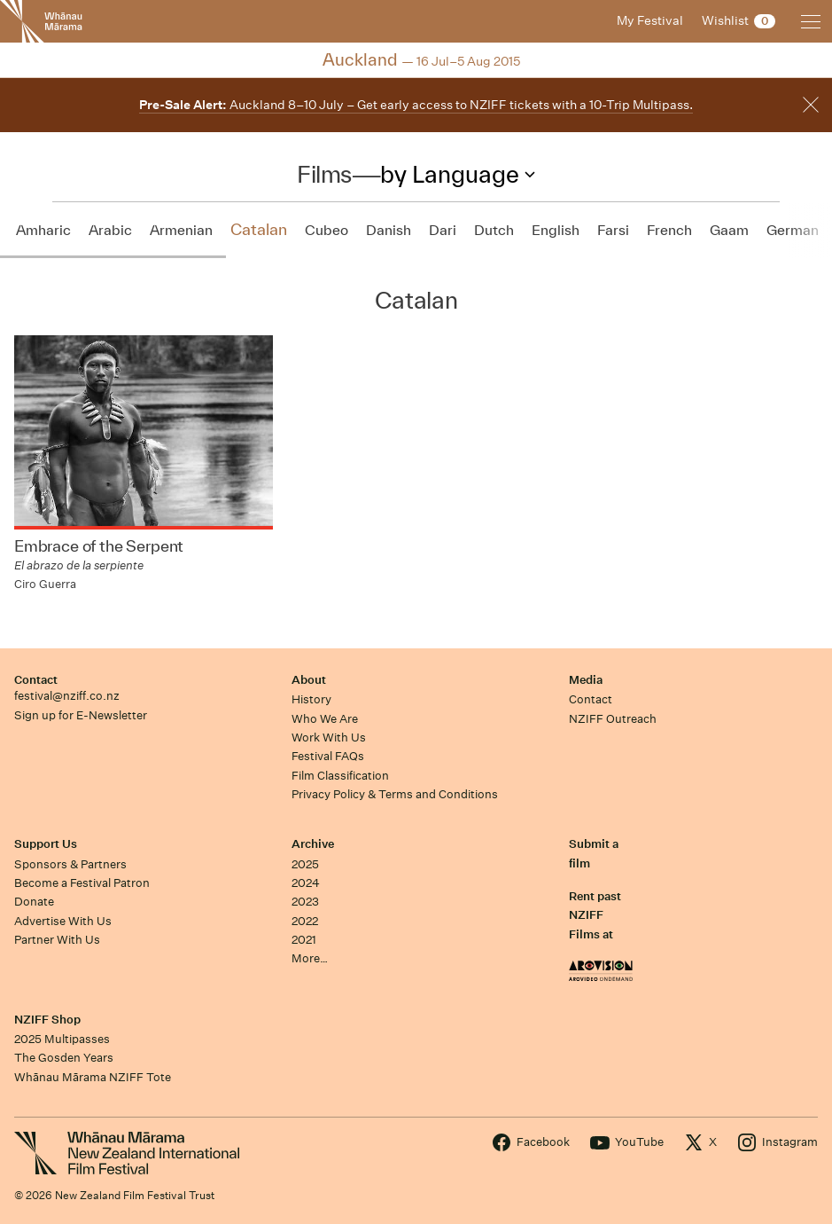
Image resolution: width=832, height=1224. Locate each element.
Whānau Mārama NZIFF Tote (92, 1077)
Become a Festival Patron (82, 883)
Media (586, 679)
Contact (36, 679)
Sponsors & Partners (70, 864)
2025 (305, 864)
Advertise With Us (63, 921)
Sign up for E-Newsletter (80, 715)
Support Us (45, 843)
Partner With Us (57, 939)
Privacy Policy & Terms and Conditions (395, 794)
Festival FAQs (328, 756)
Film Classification (340, 775)
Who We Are (325, 718)
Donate (34, 901)
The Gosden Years (63, 1057)
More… (310, 958)
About (309, 679)
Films (324, 174)
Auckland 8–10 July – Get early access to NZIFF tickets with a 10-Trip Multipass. (416, 105)
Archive (313, 843)
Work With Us (329, 737)
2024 (306, 883)
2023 (305, 901)
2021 (304, 939)
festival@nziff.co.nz (67, 695)
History (311, 699)
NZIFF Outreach (613, 718)
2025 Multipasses (62, 1039)
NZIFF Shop (47, 1019)
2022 (305, 921)
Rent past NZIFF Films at (595, 915)
